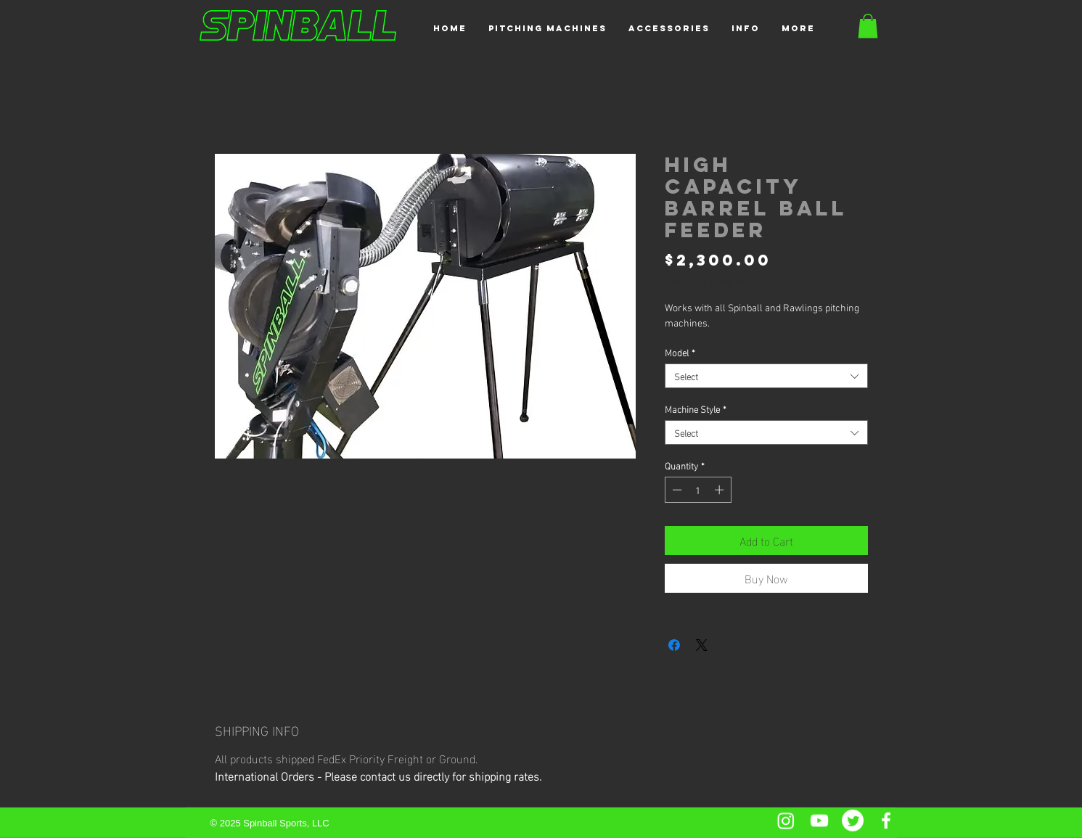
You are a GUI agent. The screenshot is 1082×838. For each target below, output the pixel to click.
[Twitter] (853, 820)
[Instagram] (786, 820)
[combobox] (766, 375)
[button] (548, 28)
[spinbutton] (698, 489)
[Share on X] (701, 645)
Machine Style (695, 408)
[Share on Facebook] (674, 645)
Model (680, 352)
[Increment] (720, 489)
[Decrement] (675, 489)
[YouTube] (819, 820)
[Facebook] (886, 820)
